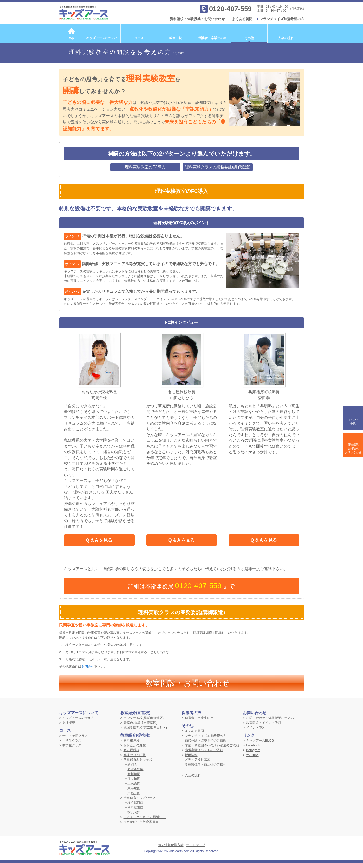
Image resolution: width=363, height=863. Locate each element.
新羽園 (132, 764)
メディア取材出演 (197, 759)
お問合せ (87, 666)
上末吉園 (133, 783)
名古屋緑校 (131, 750)
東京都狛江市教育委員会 (141, 822)
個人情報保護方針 (171, 845)
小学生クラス (71, 740)
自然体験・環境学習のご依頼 (205, 740)
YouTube (252, 755)
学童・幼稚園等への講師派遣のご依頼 (212, 745)
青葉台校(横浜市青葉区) (141, 723)
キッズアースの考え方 (78, 718)
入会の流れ (286, 38)
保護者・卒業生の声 (212, 38)
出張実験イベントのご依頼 (204, 750)
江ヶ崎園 (133, 779)
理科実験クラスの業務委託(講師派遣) (217, 167)
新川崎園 (133, 774)
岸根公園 (133, 793)
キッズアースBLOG (260, 740)
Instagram (253, 750)
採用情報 (191, 755)
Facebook (253, 745)
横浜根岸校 (131, 740)
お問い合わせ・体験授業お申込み (270, 718)
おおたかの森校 (135, 745)
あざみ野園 (135, 769)
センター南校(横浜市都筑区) (144, 718)
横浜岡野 (133, 812)
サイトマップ (195, 845)
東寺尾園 (133, 788)
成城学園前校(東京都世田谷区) (145, 727)
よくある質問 (242, 19)
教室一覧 (175, 38)
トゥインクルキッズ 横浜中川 (145, 817)
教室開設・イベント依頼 (263, 723)
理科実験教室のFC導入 (145, 167)
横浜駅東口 (135, 807)
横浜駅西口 (135, 803)
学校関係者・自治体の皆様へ (205, 764)
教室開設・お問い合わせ (187, 683)
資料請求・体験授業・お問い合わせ (197, 19)
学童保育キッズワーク (139, 798)
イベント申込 (255, 727)
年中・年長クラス (75, 736)
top (71, 38)
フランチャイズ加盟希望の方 (282, 19)
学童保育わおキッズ (138, 759)
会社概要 (68, 723)
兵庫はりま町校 (135, 755)
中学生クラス (71, 745)
